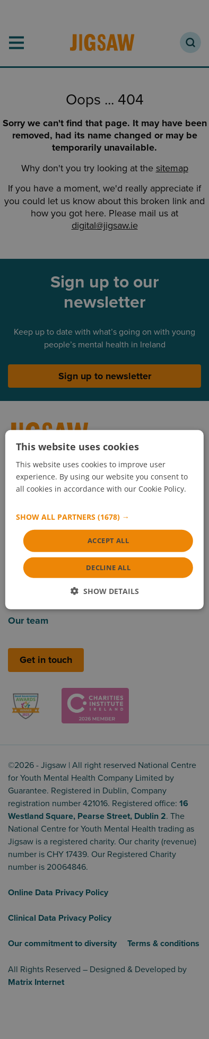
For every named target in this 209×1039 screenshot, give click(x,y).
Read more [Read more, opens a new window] (35, 501)
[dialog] (104, 519)
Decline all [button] (108, 567)
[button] (104, 517)
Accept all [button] (108, 540)
